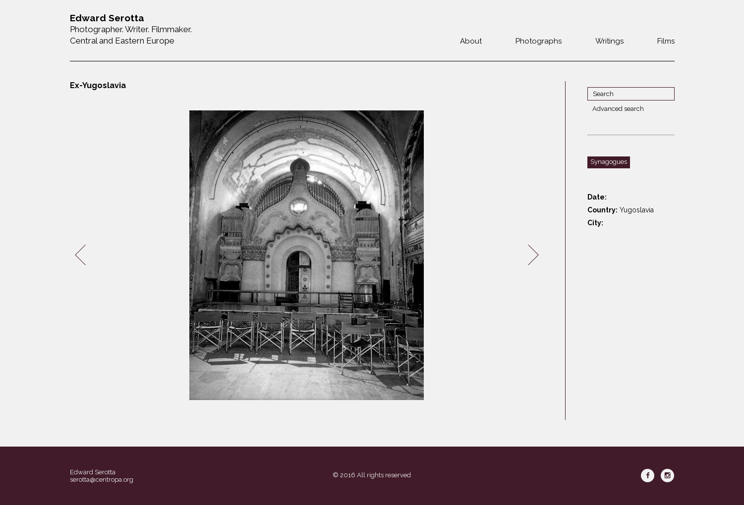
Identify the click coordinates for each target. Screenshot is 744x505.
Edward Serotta (92, 472)
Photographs (538, 41)
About (471, 41)
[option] (307, 255)
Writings (609, 41)
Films (666, 41)
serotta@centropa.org (101, 479)
